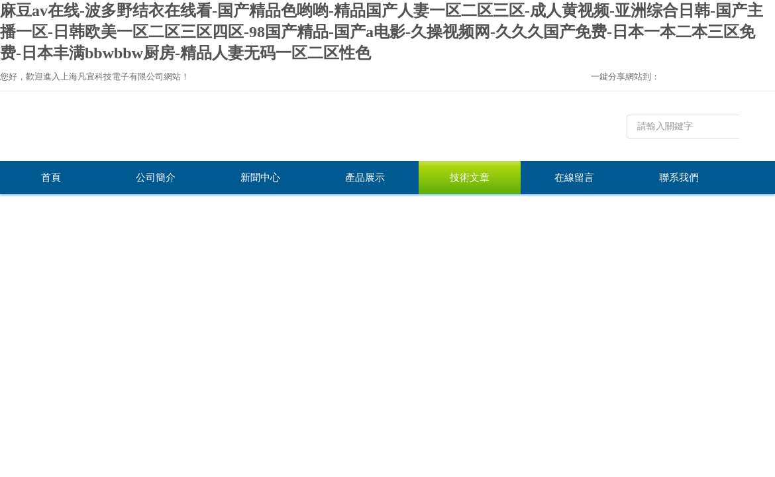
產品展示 (365, 177)
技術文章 (470, 177)
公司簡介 (156, 177)
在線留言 (574, 177)
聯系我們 (679, 177)
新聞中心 (260, 177)
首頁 (51, 177)
